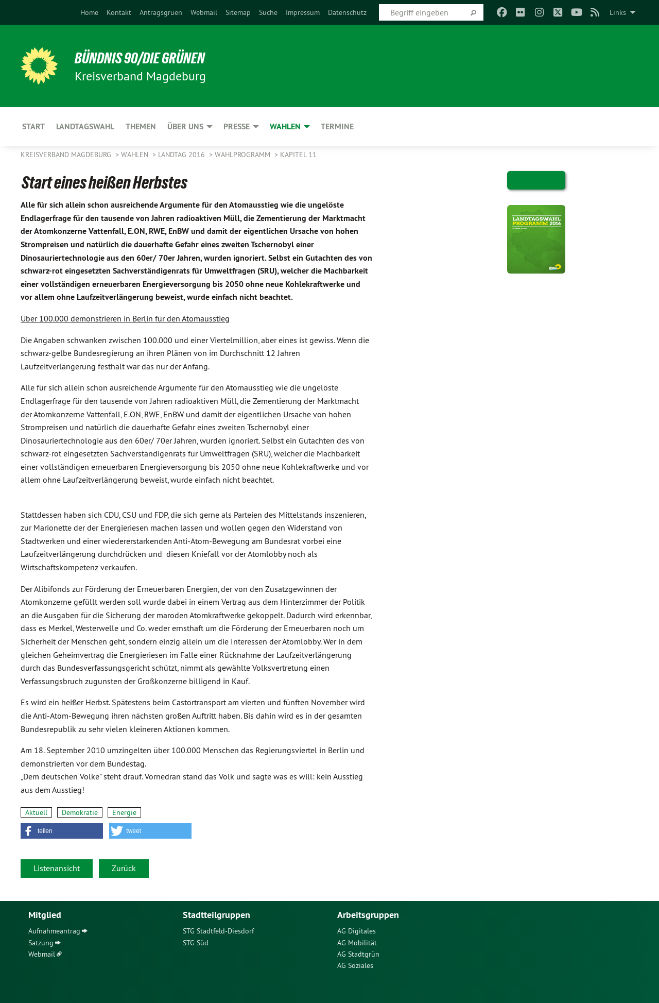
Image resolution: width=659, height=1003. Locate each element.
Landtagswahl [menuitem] (85, 126)
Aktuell (36, 812)
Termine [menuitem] (337, 126)
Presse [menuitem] (236, 126)
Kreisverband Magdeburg (67, 154)
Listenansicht (56, 868)
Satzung (41, 942)
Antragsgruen (161, 12)
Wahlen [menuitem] (285, 126)
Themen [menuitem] (141, 126)
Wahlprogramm (243, 154)
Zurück (124, 868)
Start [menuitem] (33, 126)
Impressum (303, 12)
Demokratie (80, 812)
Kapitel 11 (298, 154)
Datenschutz (347, 12)
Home (89, 12)
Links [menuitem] (618, 12)
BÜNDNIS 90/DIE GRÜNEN (147, 57)
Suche (268, 12)
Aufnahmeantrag (54, 931)
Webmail (203, 12)
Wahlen (135, 154)
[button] (62, 831)
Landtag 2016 (182, 154)
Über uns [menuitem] (185, 126)
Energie (124, 812)
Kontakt (119, 12)
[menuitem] (89, 12)
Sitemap (238, 12)
